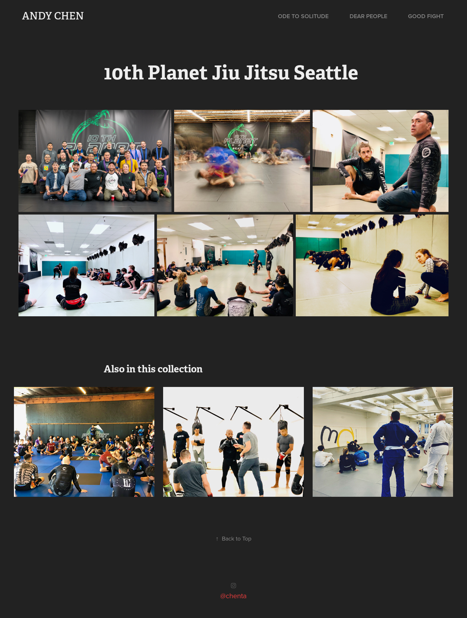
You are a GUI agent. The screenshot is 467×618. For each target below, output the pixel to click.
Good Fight (426, 16)
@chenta (233, 595)
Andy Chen (53, 16)
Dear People (368, 16)
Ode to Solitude (303, 16)
